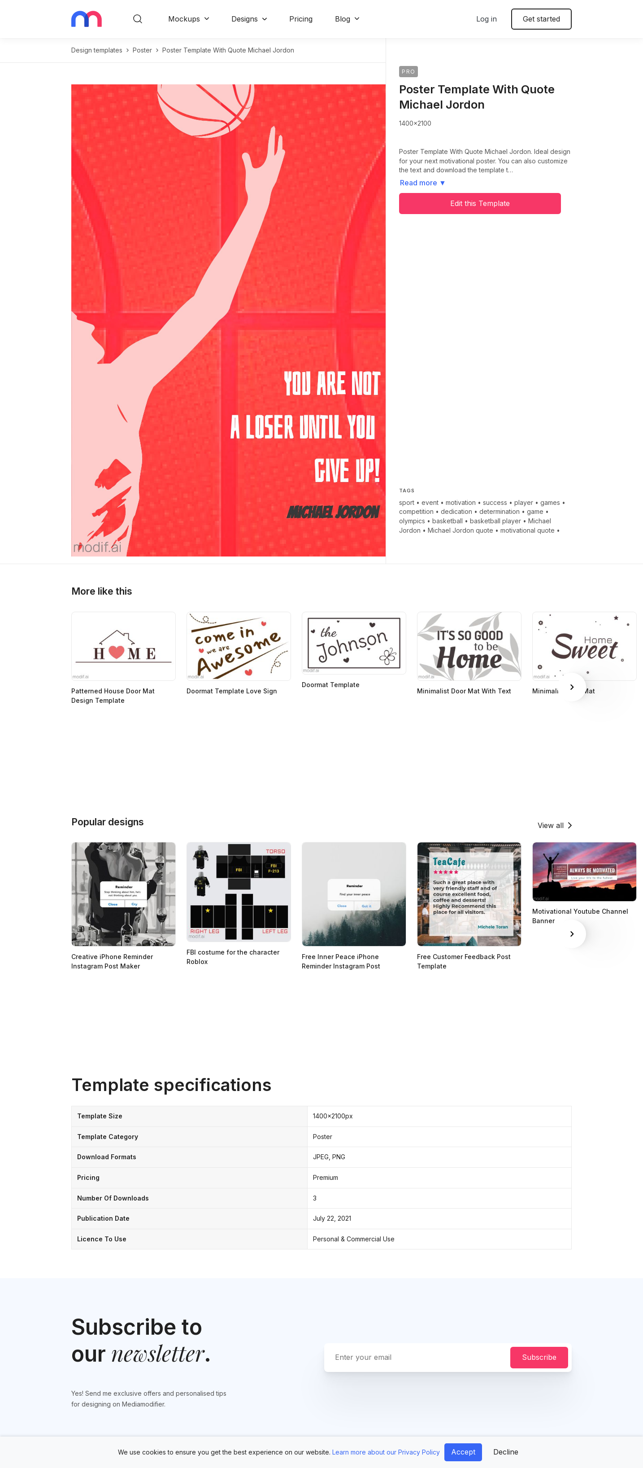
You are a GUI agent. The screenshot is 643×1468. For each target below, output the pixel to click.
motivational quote (527, 530)
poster (142, 50)
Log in (486, 18)
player (523, 502)
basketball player (495, 521)
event (430, 502)
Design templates (96, 50)
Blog (342, 18)
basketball (447, 521)
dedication (456, 511)
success (495, 502)
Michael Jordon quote (460, 530)
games (550, 502)
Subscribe (539, 1357)
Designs (244, 18)
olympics (412, 521)
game (535, 511)
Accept (463, 1451)
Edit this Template (480, 203)
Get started (541, 18)
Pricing (301, 18)
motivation (461, 502)
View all (551, 825)
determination (499, 511)
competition (416, 511)
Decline (505, 1451)
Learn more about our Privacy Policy (386, 1452)
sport (406, 502)
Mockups (184, 18)
